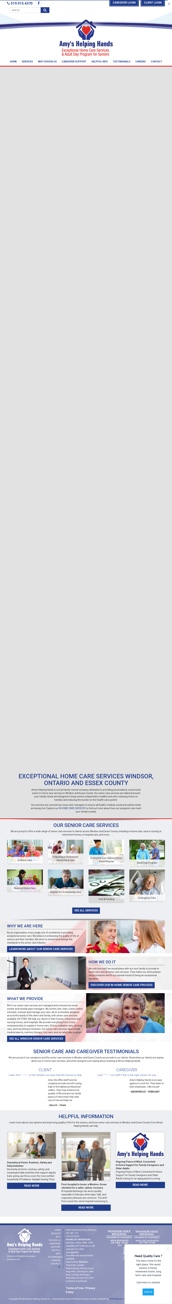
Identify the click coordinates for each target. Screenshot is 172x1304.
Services (27, 61)
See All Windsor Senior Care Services (36, 1038)
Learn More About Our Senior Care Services (41, 949)
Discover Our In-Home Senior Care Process (122, 985)
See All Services (86, 910)
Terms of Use (74, 1288)
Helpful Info (100, 61)
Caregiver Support (74, 61)
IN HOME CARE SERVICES (72, 808)
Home (13, 61)
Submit (148, 1292)
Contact (156, 61)
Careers (140, 61)
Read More (31, 1185)
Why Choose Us (47, 61)
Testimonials (121, 61)
